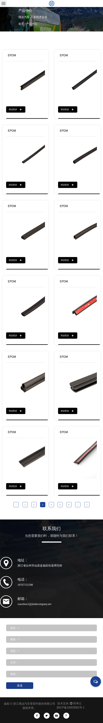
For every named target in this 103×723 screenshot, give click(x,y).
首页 (21, 23)
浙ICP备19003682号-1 (70, 707)
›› (87, 505)
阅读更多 (15, 109)
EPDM (12, 55)
